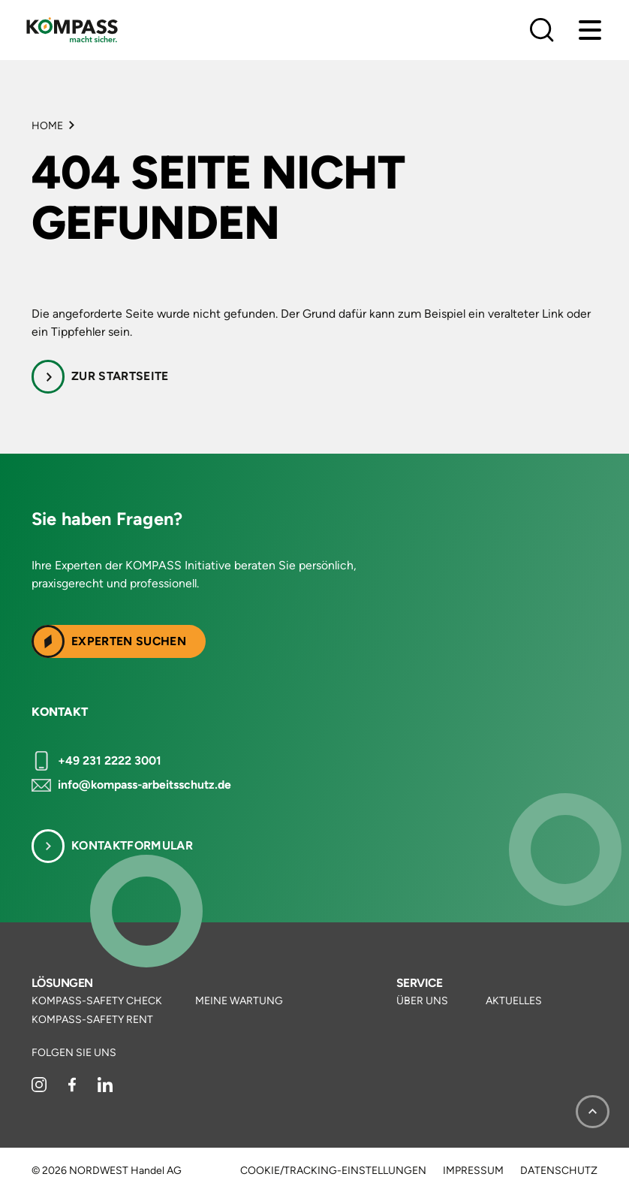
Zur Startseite (119, 376)
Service (419, 983)
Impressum (473, 1171)
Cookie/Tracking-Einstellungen (333, 1171)
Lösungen (62, 983)
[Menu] (590, 30)
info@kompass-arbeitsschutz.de (144, 784)
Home (47, 125)
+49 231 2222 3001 (109, 760)
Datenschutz (558, 1171)
